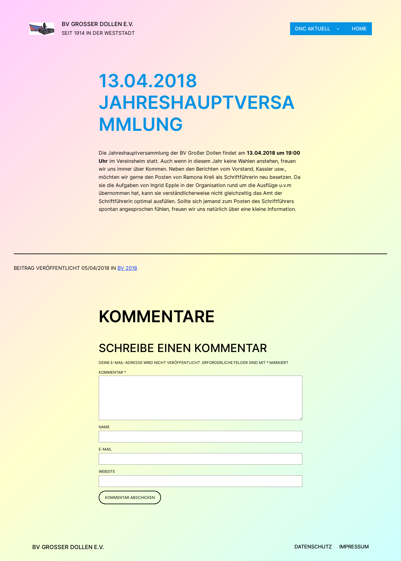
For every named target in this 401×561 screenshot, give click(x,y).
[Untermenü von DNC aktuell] (338, 28)
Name (104, 427)
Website (107, 471)
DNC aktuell (312, 28)
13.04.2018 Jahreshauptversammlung (197, 102)
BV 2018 (127, 268)
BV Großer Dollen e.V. (97, 24)
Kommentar (112, 372)
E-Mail (105, 449)
